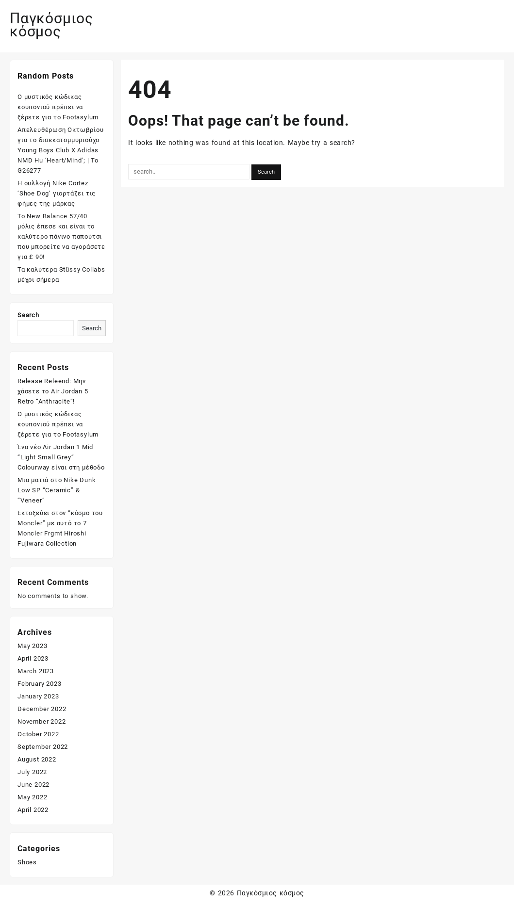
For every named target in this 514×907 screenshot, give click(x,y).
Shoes (27, 862)
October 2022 (38, 734)
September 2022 (42, 746)
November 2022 (41, 721)
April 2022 (33, 809)
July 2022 (32, 772)
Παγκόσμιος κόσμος (51, 25)
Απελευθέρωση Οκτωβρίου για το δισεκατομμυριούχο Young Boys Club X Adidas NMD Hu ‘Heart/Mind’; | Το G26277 (60, 150)
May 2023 (32, 645)
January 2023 (38, 696)
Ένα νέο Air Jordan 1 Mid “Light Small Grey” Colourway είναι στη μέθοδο (61, 457)
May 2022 (32, 797)
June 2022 (33, 784)
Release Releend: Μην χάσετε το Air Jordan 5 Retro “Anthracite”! (52, 391)
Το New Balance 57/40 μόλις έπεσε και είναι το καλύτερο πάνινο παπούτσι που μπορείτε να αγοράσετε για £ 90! (61, 236)
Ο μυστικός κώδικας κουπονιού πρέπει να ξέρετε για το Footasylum (58, 107)
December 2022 (41, 709)
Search (28, 315)
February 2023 (39, 683)
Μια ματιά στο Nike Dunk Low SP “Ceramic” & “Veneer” (56, 490)
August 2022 (36, 759)
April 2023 (33, 658)
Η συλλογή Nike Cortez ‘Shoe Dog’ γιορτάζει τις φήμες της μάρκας (56, 193)
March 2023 (35, 671)
